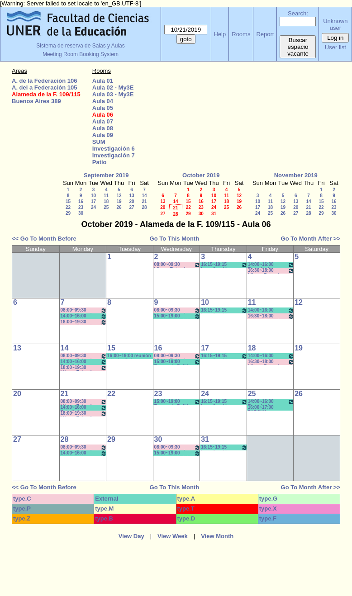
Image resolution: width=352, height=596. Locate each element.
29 (68, 213)
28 (144, 207)
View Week (172, 536)
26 (118, 207)
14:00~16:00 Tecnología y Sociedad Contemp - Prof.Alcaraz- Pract (271, 265)
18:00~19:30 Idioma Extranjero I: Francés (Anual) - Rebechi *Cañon (84, 322)
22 (68, 207)
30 (80, 213)
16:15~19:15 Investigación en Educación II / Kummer (224, 310)
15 (68, 201)
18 (106, 201)
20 (131, 201)
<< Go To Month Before (44, 238)
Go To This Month (175, 238)
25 (106, 207)
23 (80, 207)
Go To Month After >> (310, 238)
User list (335, 47)
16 (80, 201)
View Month (217, 536)
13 (131, 195)
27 (131, 207)
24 (93, 207)
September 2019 (106, 175)
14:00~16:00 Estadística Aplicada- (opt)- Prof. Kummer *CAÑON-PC (84, 316)
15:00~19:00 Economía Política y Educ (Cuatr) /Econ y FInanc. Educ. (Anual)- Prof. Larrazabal (177, 316)
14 (144, 195)
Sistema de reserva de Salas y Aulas (80, 46)
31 (213, 213)
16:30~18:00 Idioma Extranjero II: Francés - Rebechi (271, 271)
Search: (298, 13)
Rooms (241, 34)
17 (93, 201)
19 (118, 201)
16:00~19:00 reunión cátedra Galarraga (129, 356)
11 (106, 195)
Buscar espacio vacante (298, 47)
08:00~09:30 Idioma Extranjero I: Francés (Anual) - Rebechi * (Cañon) (84, 310)
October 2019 (200, 175)
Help (220, 34)
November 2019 (296, 175)
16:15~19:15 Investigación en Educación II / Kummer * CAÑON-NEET (224, 265)
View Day (131, 536)
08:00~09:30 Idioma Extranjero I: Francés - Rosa (177, 265)
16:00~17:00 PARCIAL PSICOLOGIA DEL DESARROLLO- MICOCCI (267, 408)
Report (265, 34)
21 (144, 201)
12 (118, 195)
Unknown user (335, 24)
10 (93, 195)
